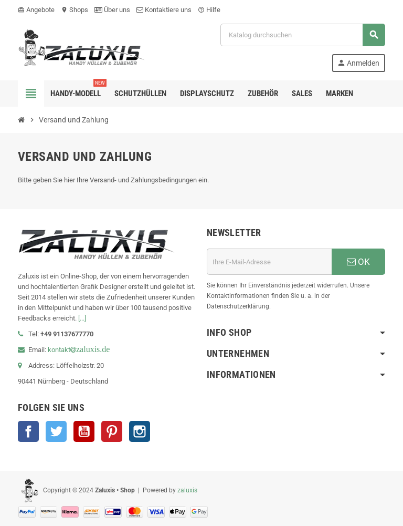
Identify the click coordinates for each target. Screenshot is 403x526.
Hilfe (209, 10)
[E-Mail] (269, 262)
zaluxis (187, 490)
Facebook (28, 431)
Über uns (112, 10)
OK (358, 261)
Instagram (139, 431)
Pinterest (111, 431)
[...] (82, 318)
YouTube (83, 431)
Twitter (56, 431)
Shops (74, 10)
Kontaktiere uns (164, 10)
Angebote (36, 10)
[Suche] (302, 35)
